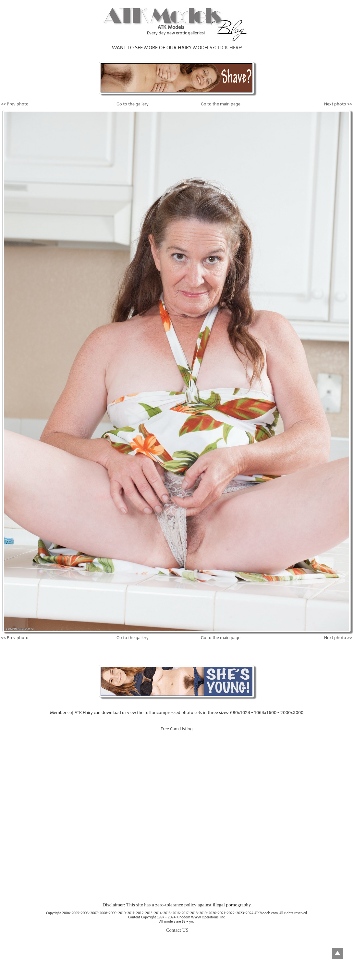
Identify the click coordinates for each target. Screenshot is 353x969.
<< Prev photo (15, 104)
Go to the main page (220, 104)
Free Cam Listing (177, 728)
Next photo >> (338, 104)
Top (337, 953)
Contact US (177, 930)
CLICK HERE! (228, 48)
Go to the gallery (132, 104)
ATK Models (171, 27)
